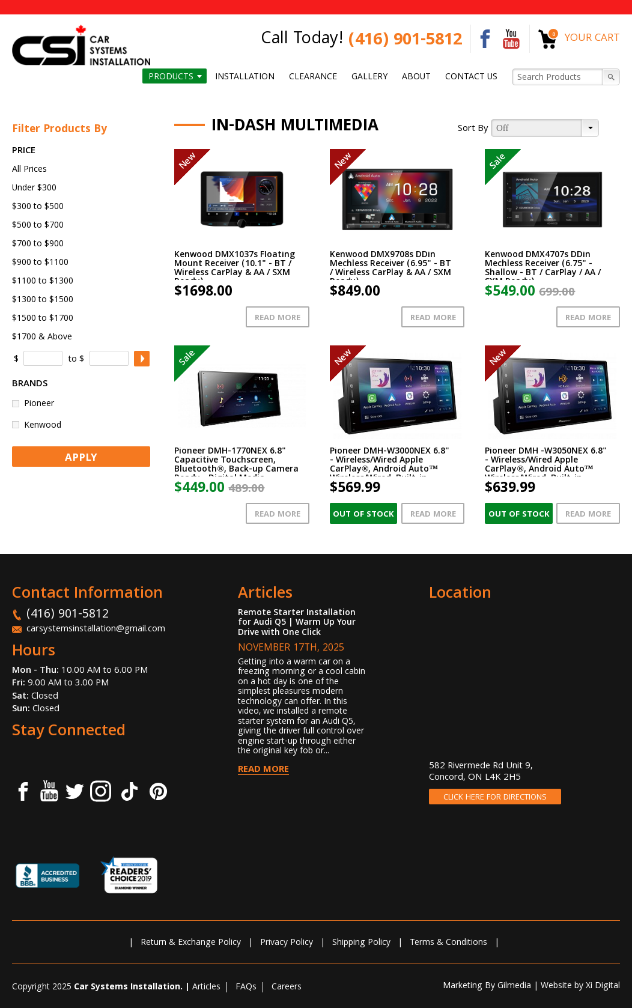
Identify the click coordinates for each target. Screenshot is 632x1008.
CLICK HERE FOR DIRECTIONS (495, 797)
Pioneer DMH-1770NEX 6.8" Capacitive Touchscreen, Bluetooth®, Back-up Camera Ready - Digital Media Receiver (236, 470)
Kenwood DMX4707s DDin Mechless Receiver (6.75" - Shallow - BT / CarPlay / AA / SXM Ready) (543, 269)
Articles (206, 987)
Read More (277, 318)
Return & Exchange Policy (191, 943)
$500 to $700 (38, 226)
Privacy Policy (286, 943)
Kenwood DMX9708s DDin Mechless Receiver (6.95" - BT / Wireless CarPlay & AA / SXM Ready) (390, 269)
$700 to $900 (38, 244)
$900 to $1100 (40, 263)
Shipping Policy (361, 943)
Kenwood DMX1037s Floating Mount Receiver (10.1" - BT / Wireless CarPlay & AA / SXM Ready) (234, 269)
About (416, 76)
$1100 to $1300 (42, 282)
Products (170, 76)
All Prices (29, 170)
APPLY (81, 458)
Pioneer (39, 403)
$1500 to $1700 (42, 319)
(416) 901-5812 (405, 41)
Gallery (369, 76)
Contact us (471, 76)
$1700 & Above (42, 337)
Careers (287, 987)
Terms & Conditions (448, 943)
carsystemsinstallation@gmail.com (95, 629)
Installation (245, 76)
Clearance (313, 76)
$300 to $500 (38, 207)
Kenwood (42, 425)
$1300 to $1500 (42, 300)
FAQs (246, 987)
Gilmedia (514, 986)
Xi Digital (603, 986)
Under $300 (34, 188)
